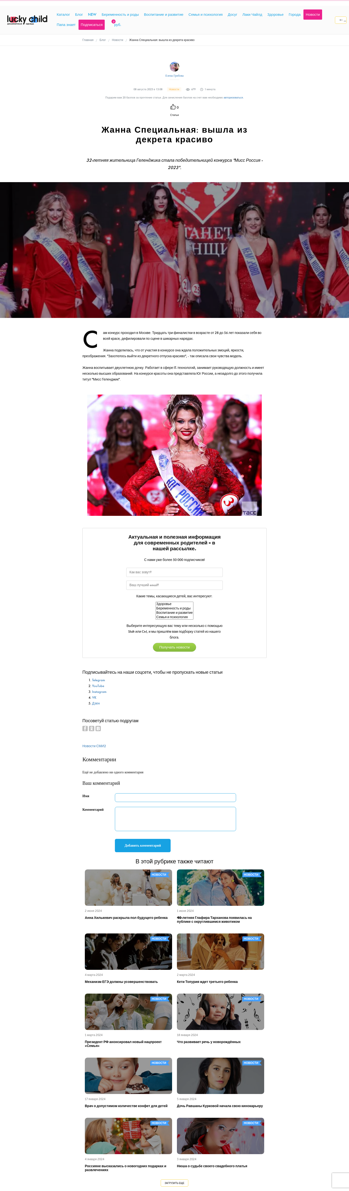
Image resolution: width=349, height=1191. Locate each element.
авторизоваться (233, 97)
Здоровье (174, 604)
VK (94, 698)
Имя (85, 796)
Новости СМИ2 (94, 746)
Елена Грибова (175, 75)
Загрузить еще (174, 1183)
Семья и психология (174, 617)
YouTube (98, 686)
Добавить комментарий (143, 845)
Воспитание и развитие (174, 613)
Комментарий (93, 809)
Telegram (98, 680)
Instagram (99, 692)
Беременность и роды (174, 608)
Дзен (96, 703)
